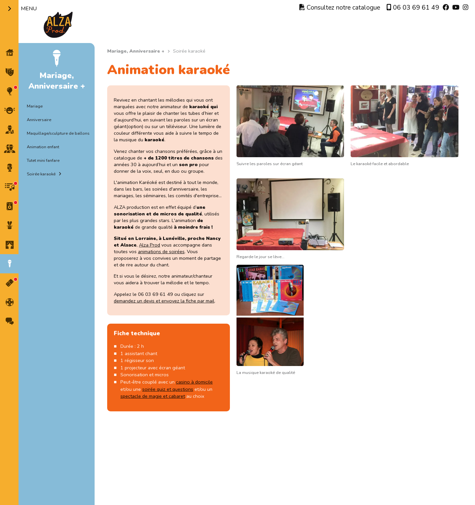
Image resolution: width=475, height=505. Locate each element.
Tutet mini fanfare (43, 160)
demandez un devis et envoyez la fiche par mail (164, 301)
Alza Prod (149, 245)
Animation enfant (43, 147)
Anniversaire (39, 120)
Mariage (35, 106)
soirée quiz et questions (167, 389)
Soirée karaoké (41, 174)
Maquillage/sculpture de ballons (58, 133)
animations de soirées (161, 251)
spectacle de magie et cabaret (152, 396)
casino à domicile (194, 382)
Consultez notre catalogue (339, 7)
